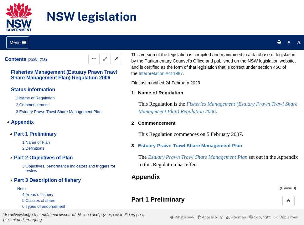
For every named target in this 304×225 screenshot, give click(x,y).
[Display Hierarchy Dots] (94, 59)
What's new (182, 217)
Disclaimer (285, 217)
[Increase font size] (299, 42)
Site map (236, 217)
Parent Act (206, 55)
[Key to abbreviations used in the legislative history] (222, 76)
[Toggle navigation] (17, 42)
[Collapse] (116, 59)
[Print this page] (279, 42)
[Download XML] (257, 76)
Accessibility (210, 217)
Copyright (260, 217)
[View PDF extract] (245, 76)
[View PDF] (234, 76)
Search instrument (203, 65)
